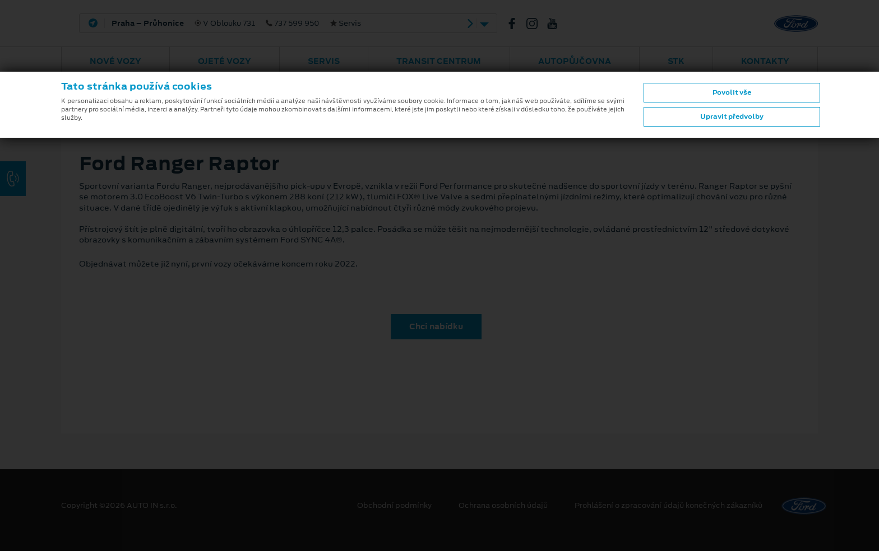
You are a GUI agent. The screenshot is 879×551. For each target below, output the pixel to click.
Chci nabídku (436, 326)
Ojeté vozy (224, 61)
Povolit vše (732, 92)
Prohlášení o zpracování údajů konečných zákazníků (668, 506)
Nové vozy (115, 61)
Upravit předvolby (732, 116)
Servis (324, 61)
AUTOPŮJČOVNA (574, 61)
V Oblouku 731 (236, 23)
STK (676, 61)
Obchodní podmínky (394, 506)
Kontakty (765, 61)
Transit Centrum (438, 61)
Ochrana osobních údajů (503, 506)
